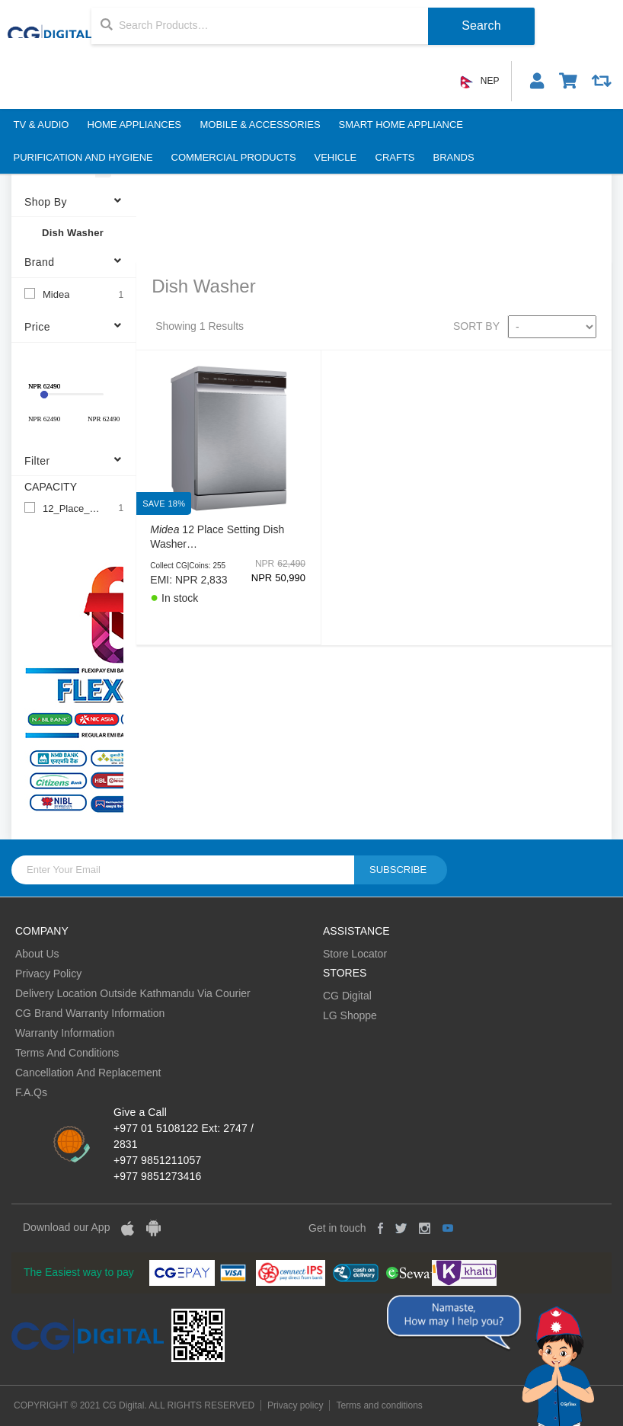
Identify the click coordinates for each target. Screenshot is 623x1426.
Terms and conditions (379, 1405)
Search (481, 25)
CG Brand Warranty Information (90, 1013)
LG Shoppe (350, 1015)
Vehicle (336, 157)
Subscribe (398, 869)
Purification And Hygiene (83, 157)
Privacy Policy (48, 973)
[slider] (44, 394)
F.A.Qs (31, 1092)
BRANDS (453, 157)
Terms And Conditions (67, 1053)
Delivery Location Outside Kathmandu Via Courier (133, 993)
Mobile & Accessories (260, 124)
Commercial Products (233, 157)
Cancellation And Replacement (88, 1072)
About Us (37, 954)
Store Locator (355, 954)
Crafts (395, 157)
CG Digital (347, 996)
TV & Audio (41, 124)
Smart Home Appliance (400, 124)
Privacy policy (295, 1405)
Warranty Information (64, 1033)
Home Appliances (134, 124)
